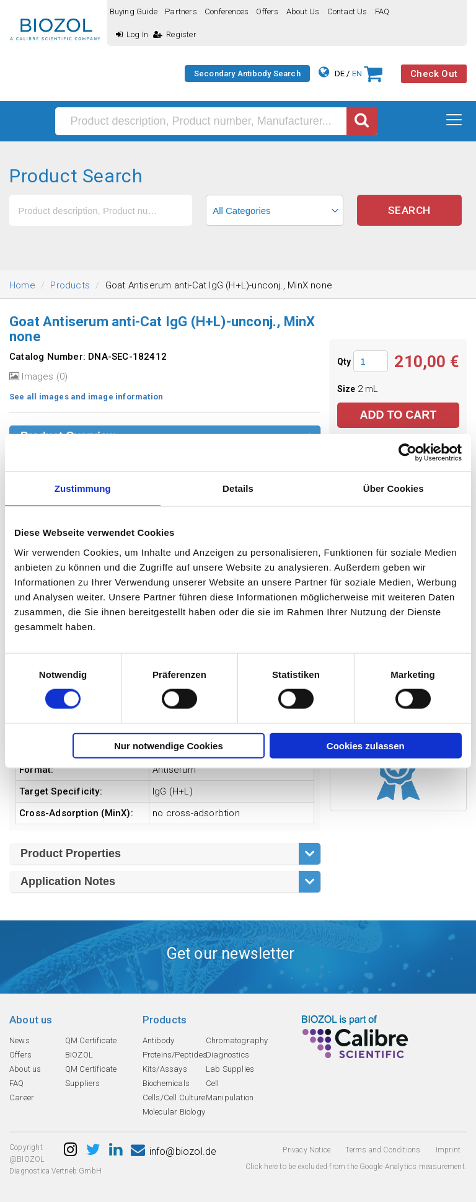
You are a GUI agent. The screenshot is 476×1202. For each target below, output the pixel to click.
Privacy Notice (306, 1150)
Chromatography (237, 1040)
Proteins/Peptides (175, 1054)
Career (21, 1097)
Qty (344, 362)
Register (174, 34)
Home (22, 285)
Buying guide (133, 11)
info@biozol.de (173, 1151)
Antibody (159, 1040)
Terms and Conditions (382, 1150)
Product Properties (70, 853)
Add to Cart (397, 415)
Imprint (448, 1150)
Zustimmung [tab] (83, 488)
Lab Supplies (230, 1069)
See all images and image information (86, 396)
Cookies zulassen (366, 745)
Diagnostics (227, 1054)
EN (357, 73)
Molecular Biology (174, 1111)
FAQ (382, 11)
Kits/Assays (165, 1069)
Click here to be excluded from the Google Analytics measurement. (356, 1166)
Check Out (433, 73)
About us (303, 11)
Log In (132, 34)
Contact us (347, 11)
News (19, 1040)
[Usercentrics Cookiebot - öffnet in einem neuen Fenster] (407, 452)
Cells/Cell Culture (174, 1097)
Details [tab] (238, 488)
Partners (181, 11)
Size (347, 389)
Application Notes (67, 881)
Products (70, 285)
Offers (267, 11)
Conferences (227, 11)
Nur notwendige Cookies (168, 745)
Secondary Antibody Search (247, 73)
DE (340, 73)
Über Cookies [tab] (393, 488)
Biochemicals (166, 1083)
